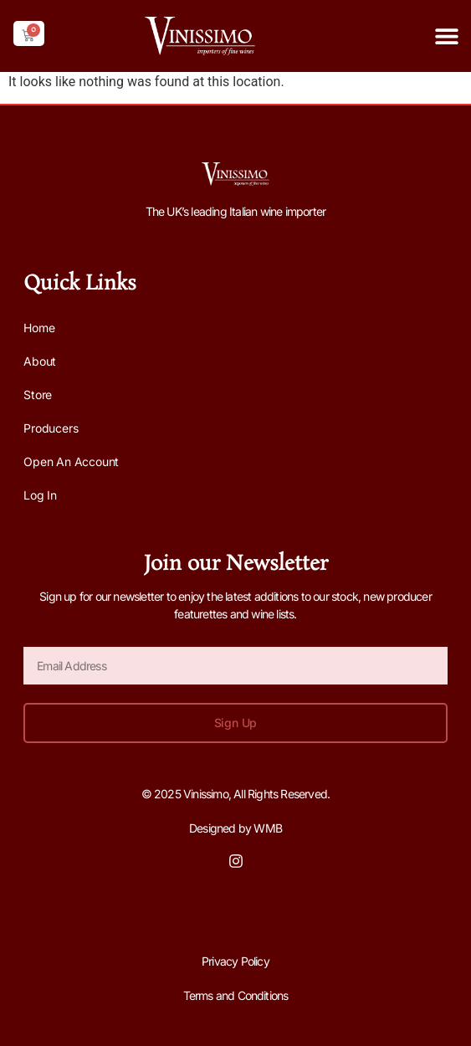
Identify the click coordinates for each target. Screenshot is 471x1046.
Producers (50, 428)
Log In (40, 495)
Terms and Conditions (236, 995)
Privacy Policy (235, 961)
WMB (267, 828)
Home (38, 327)
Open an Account (71, 461)
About (39, 361)
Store (37, 394)
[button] (447, 35)
